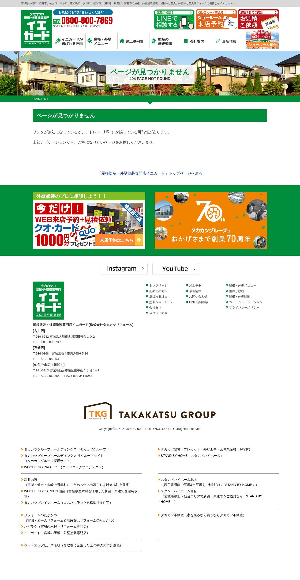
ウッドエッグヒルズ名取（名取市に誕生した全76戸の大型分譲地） (75, 545)
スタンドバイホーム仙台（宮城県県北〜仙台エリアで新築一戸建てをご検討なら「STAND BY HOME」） (211, 496)
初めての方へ (158, 291)
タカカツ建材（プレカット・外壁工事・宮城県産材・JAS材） (206, 449)
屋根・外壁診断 (239, 296)
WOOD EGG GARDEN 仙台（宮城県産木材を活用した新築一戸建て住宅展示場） (81, 493)
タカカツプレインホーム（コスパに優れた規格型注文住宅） (68, 502)
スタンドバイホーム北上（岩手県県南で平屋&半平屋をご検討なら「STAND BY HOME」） (210, 482)
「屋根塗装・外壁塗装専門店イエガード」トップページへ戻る (150, 173)
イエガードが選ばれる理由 (69, 41)
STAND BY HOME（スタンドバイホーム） (192, 456)
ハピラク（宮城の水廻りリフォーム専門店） (57, 526)
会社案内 (194, 40)
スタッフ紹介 (158, 313)
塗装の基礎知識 (162, 41)
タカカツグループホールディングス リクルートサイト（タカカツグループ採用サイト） (64, 458)
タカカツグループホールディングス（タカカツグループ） (66, 449)
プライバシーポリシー (244, 307)
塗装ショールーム (161, 302)
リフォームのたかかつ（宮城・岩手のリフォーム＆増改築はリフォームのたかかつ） (70, 517)
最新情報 (226, 40)
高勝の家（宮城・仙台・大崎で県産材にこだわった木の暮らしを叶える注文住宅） (78, 482)
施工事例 (195, 285)
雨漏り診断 (236, 291)
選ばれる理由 (158, 296)
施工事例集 (131, 41)
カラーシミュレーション (245, 302)
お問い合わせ (198, 296)
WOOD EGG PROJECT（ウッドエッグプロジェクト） (64, 467)
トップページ (158, 285)
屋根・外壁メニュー (99, 41)
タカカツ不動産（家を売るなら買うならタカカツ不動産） (203, 515)
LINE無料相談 (198, 302)
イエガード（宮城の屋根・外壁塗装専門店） (57, 533)
